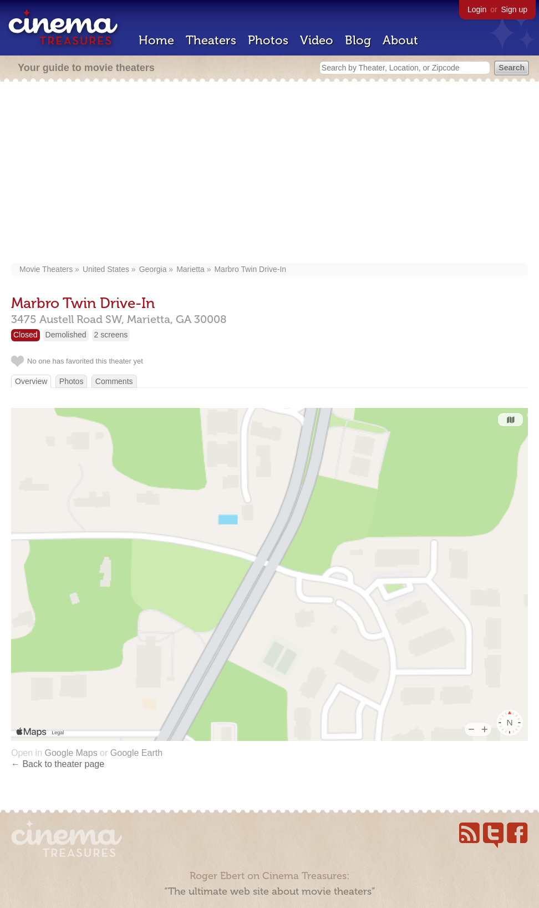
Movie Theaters (46, 269)
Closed (25, 334)
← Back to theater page (57, 764)
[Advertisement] (269, 173)
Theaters (211, 40)
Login (476, 9)
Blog (358, 40)
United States (106, 269)
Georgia (153, 269)
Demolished (66, 334)
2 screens (111, 334)
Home (156, 40)
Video (316, 40)
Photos (268, 40)
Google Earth (136, 753)
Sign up (514, 9)
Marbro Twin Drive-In (250, 269)
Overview (31, 381)
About (400, 40)
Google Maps (70, 753)
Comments (114, 381)
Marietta (190, 269)
